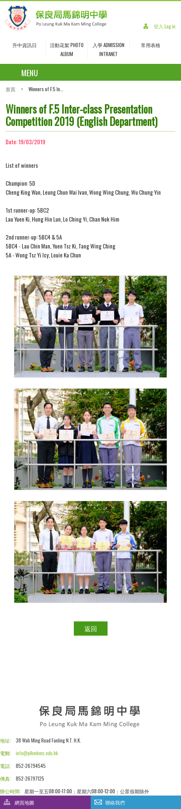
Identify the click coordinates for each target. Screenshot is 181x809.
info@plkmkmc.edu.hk (37, 753)
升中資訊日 (24, 45)
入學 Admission (108, 45)
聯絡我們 (115, 802)
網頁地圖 (24, 802)
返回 (90, 628)
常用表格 (150, 45)
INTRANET (108, 54)
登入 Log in (164, 26)
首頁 (10, 89)
